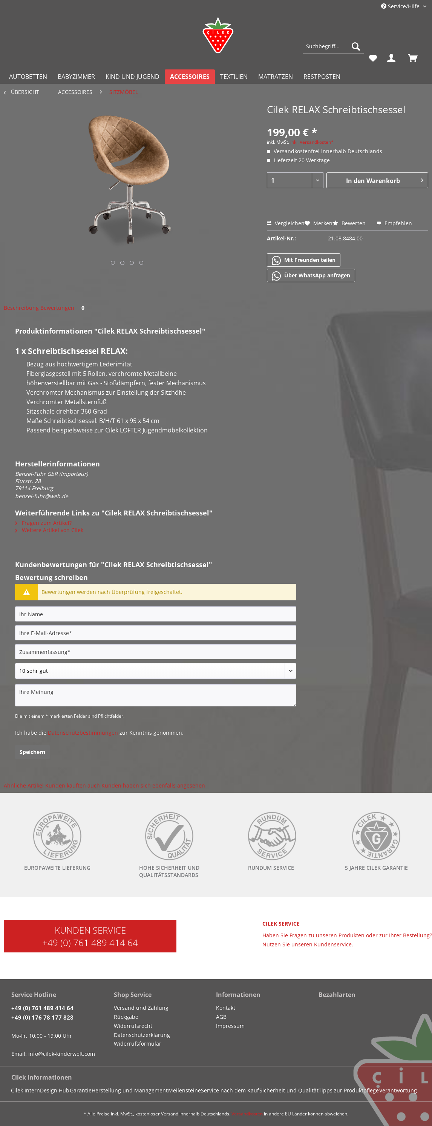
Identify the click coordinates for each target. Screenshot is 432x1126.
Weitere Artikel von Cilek (49, 530)
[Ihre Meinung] (155, 695)
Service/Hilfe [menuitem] (401, 6)
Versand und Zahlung (141, 1007)
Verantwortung (398, 1090)
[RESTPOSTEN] (322, 76)
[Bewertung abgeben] (155, 671)
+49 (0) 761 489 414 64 (90, 942)
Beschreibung (21, 307)
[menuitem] (333, 50)
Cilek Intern (25, 1090)
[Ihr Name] (155, 613)
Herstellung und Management (130, 1090)
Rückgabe (126, 1016)
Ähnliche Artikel (24, 785)
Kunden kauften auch (72, 785)
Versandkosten (247, 1114)
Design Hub (54, 1090)
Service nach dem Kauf (230, 1090)
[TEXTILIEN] (234, 76)
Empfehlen (394, 223)
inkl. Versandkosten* (312, 142)
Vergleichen (286, 223)
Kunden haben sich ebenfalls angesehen (153, 785)
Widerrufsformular (137, 1043)
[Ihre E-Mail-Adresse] (155, 632)
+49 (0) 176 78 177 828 (42, 1017)
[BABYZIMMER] (76, 76)
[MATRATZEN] (275, 76)
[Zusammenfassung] (155, 651)
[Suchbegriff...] (333, 46)
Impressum (230, 1025)
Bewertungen (63, 307)
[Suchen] (356, 46)
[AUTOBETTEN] (28, 76)
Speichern (32, 751)
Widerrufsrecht (133, 1025)
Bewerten (349, 223)
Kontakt (225, 1007)
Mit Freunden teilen (303, 260)
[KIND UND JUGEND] (132, 76)
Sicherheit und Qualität (289, 1090)
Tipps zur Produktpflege (349, 1090)
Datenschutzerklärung (142, 1034)
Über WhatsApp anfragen (311, 275)
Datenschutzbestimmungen (83, 732)
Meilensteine (184, 1090)
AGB (221, 1016)
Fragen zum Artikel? (43, 522)
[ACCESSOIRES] (190, 76)
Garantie (81, 1090)
